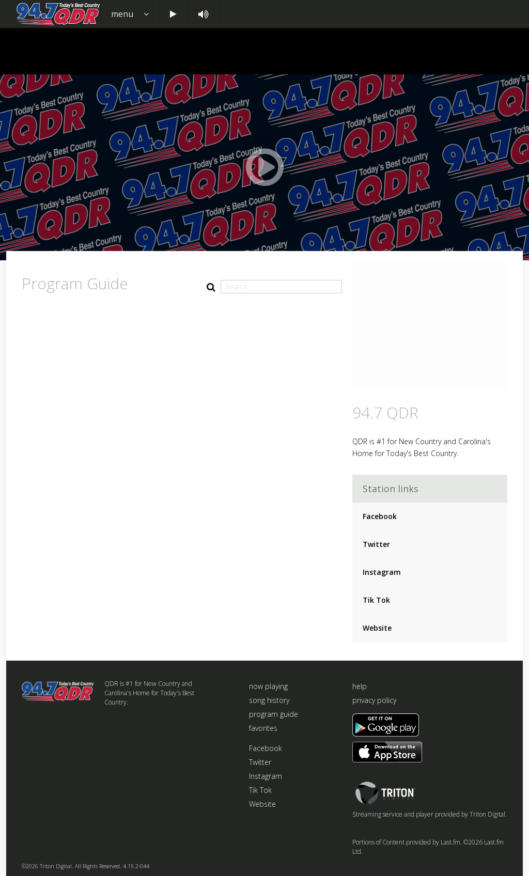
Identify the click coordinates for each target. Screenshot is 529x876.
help (359, 686)
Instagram (382, 572)
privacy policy (374, 700)
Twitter (376, 544)
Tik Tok (376, 600)
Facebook (380, 516)
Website (377, 628)
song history (269, 700)
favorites (263, 728)
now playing (268, 686)
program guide (273, 714)
